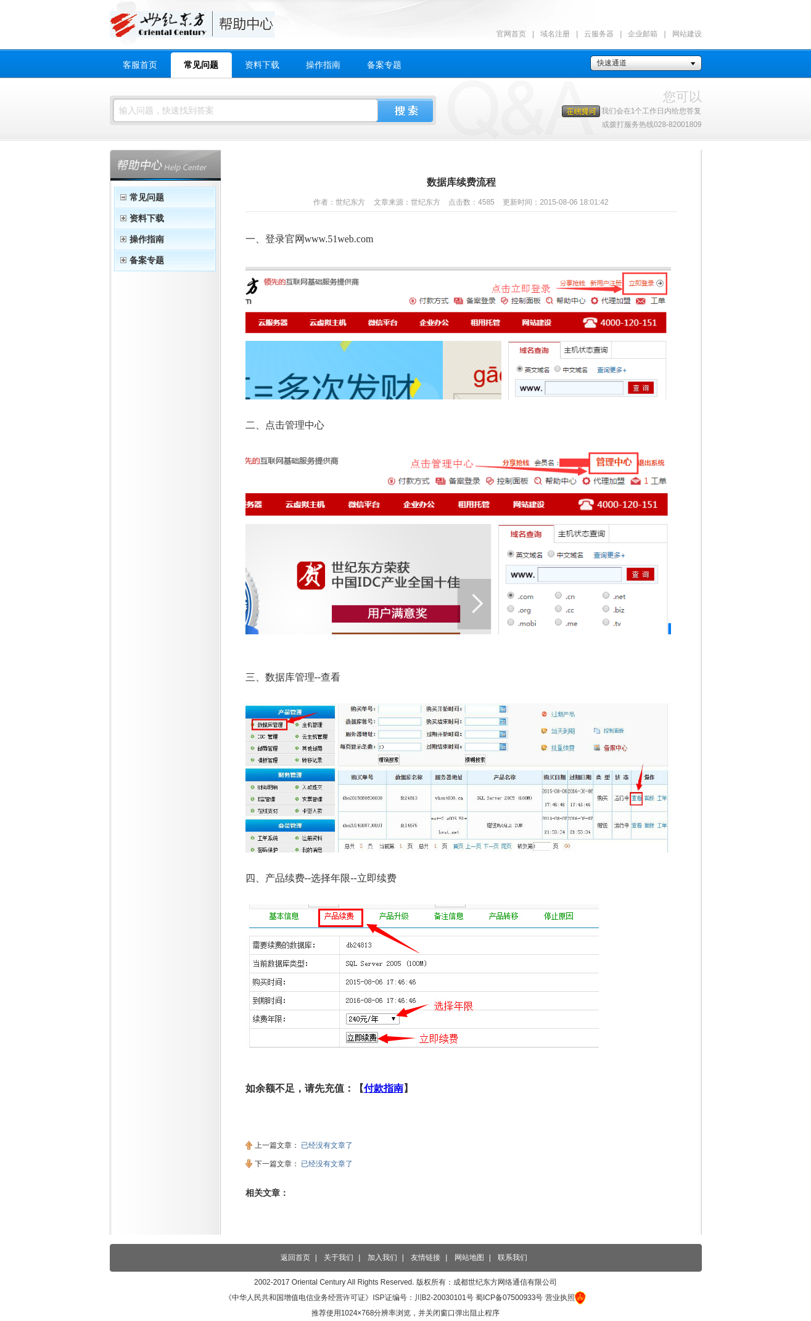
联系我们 (512, 1257)
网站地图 (469, 1257)
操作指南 (323, 65)
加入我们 (382, 1257)
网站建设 (687, 34)
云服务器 (599, 34)
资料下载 (262, 65)
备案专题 (384, 65)
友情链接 (425, 1257)
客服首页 (140, 65)
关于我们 (338, 1257)
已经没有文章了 (327, 1145)
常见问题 (201, 65)
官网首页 (511, 34)
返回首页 (295, 1257)
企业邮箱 (642, 34)
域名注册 (555, 34)
